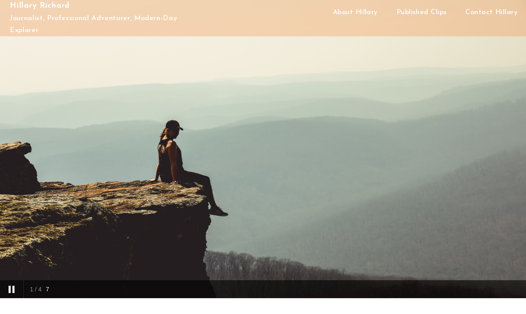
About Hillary (355, 12)
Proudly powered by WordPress (267, 309)
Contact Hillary (491, 12)
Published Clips (422, 12)
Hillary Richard (40, 6)
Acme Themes (359, 309)
